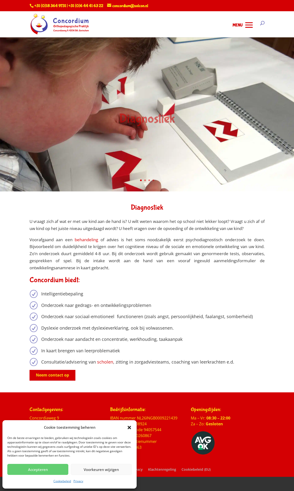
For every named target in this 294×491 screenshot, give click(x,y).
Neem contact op (52, 375)
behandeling (86, 239)
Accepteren (38, 469)
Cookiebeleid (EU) (196, 469)
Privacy (78, 481)
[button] (129, 427)
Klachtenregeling (162, 469)
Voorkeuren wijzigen (101, 469)
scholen (105, 362)
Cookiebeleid (62, 481)
